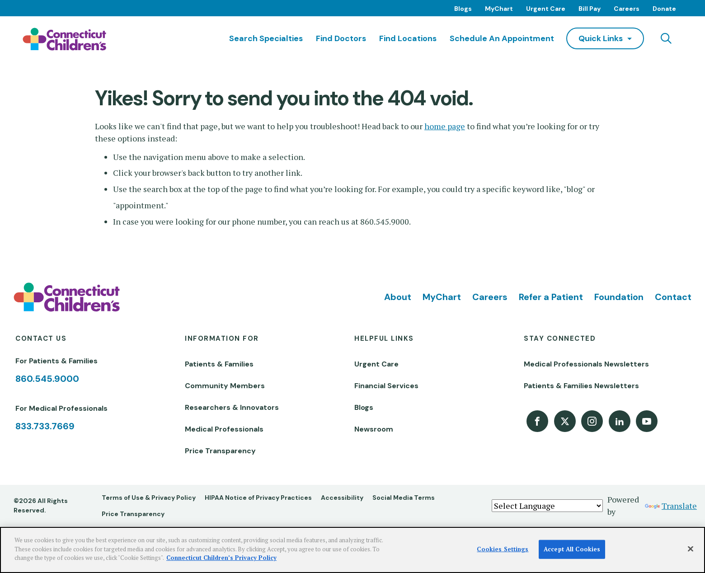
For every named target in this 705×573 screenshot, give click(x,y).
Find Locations (408, 38)
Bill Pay (589, 9)
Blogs (463, 9)
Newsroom (373, 429)
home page (444, 126)
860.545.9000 (47, 379)
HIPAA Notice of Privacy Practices (258, 497)
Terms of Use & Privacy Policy (149, 497)
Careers (626, 9)
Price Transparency (220, 451)
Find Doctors (341, 38)
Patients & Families (219, 364)
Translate (671, 505)
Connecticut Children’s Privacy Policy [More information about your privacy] (221, 558)
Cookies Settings (502, 549)
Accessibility (342, 497)
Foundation (619, 297)
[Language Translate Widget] (547, 505)
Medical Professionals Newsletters (586, 364)
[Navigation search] (666, 38)
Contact (673, 297)
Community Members (225, 385)
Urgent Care (545, 9)
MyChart (499, 9)
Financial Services (386, 385)
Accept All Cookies (572, 549)
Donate (664, 9)
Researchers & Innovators (232, 407)
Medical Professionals (224, 429)
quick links (600, 38)
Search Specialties (266, 38)
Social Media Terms (403, 497)
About (397, 297)
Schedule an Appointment (502, 38)
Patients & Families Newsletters (581, 385)
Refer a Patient (551, 297)
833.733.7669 (45, 426)
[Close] (690, 549)
